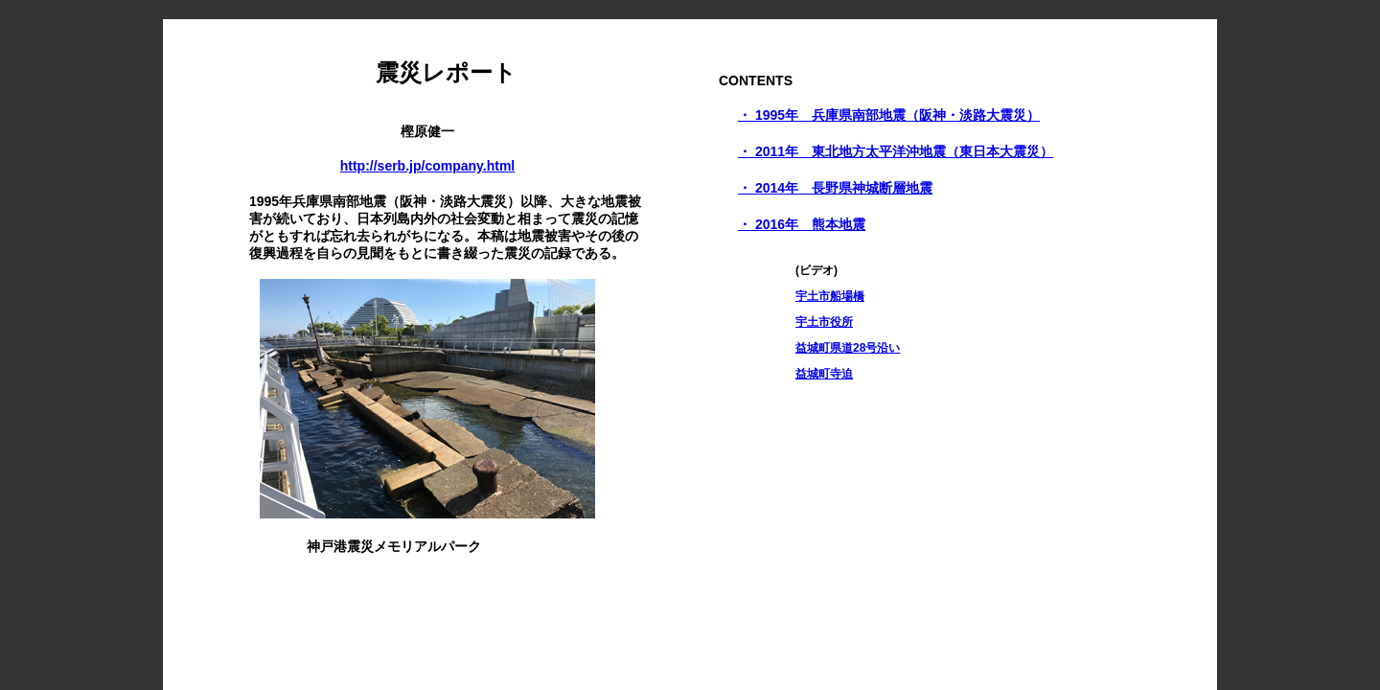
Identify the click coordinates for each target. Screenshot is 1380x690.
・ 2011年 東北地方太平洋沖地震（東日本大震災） (895, 151)
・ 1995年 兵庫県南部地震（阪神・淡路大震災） (889, 115)
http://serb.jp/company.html (428, 165)
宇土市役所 (824, 322)
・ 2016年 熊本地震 (801, 224)
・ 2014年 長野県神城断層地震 (835, 188)
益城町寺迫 (824, 373)
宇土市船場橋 (829, 296)
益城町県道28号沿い (847, 348)
